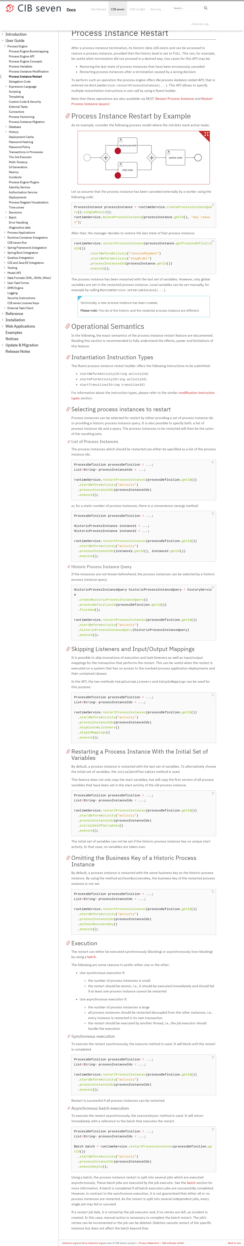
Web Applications (20, 326)
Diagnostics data (19, 227)
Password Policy (19, 147)
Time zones (16, 207)
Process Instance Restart (25, 76)
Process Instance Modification (29, 71)
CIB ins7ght (137, 9)
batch (91, 957)
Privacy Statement (149, 1243)
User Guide (14, 40)
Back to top (234, 1243)
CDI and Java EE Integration (25, 263)
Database (15, 127)
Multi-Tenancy (18, 162)
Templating (16, 97)
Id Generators (18, 167)
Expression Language (23, 87)
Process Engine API (21, 56)
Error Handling (18, 222)
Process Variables (20, 66)
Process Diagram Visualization (28, 202)
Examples (13, 332)
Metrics (14, 172)
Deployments (17, 197)
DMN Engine (15, 288)
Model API (14, 273)
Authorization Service (23, 192)
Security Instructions (21, 298)
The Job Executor (20, 157)
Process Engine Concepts (25, 61)
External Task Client (20, 308)
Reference (14, 313)
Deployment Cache (21, 137)
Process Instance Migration (27, 122)
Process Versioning (21, 117)
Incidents (15, 177)
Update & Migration (21, 345)
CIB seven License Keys (23, 303)
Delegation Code (20, 81)
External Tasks (18, 107)
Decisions (15, 212)
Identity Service (19, 187)
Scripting (15, 92)
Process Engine (17, 46)
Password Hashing (21, 142)
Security (155, 9)
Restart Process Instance (174, 98)
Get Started (98, 9)
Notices (11, 338)
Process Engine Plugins (24, 182)
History (13, 132)
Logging (12, 293)
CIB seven (118, 9)
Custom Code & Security (25, 102)
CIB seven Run (17, 243)
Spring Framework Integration (27, 248)
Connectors (16, 112)
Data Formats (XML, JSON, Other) (29, 278)
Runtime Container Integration (27, 238)
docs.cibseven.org (92, 1243)
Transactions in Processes (26, 152)
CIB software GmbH (173, 1243)
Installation (15, 320)
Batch (12, 217)
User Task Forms (18, 283)
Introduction (15, 34)
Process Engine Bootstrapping (28, 51)
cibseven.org (199, 24)
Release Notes (17, 351)
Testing (12, 268)
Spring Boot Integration (22, 253)
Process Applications (21, 232)
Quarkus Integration (20, 258)
